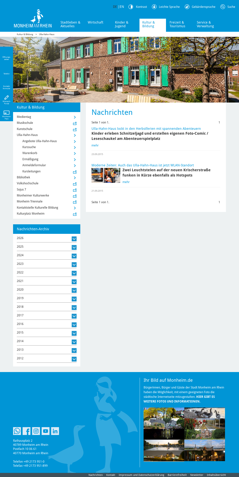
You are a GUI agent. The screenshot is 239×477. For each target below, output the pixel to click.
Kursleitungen (31, 171)
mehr (95, 145)
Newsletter (196, 474)
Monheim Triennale (30, 201)
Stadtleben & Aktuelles (70, 24)
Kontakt (110, 474)
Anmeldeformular (34, 165)
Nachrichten (96, 474)
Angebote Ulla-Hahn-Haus (39, 141)
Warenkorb (29, 153)
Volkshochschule (27, 183)
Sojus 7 (21, 189)
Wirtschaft (95, 22)
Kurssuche (29, 147)
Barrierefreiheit (177, 474)
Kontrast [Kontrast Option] (141, 7)
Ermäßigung (30, 159)
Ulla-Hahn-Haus (46, 34)
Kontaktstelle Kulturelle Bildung (37, 207)
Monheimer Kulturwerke (33, 195)
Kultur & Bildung (148, 24)
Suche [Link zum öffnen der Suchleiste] (231, 7)
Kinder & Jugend (121, 24)
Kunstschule (24, 129)
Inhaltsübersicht (216, 474)
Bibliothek (23, 177)
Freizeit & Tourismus (177, 24)
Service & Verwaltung (205, 24)
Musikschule (25, 123)
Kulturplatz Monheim (30, 213)
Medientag (24, 117)
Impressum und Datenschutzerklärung (141, 474)
